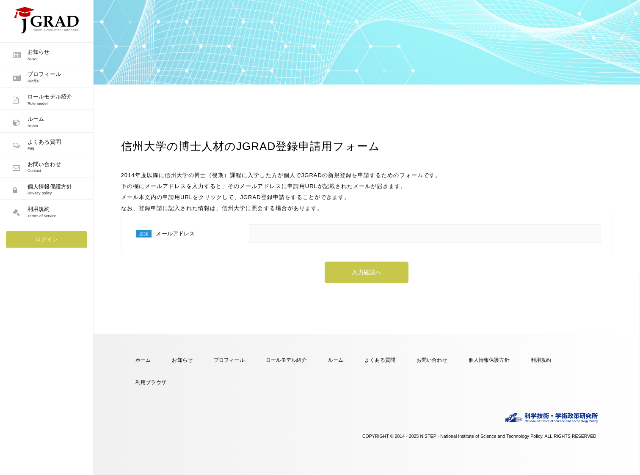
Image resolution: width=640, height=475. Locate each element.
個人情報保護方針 (489, 360)
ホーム (143, 360)
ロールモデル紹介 (286, 360)
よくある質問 (379, 360)
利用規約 (541, 360)
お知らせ (182, 360)
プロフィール (229, 360)
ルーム (335, 360)
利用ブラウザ (150, 382)
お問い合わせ (432, 360)
